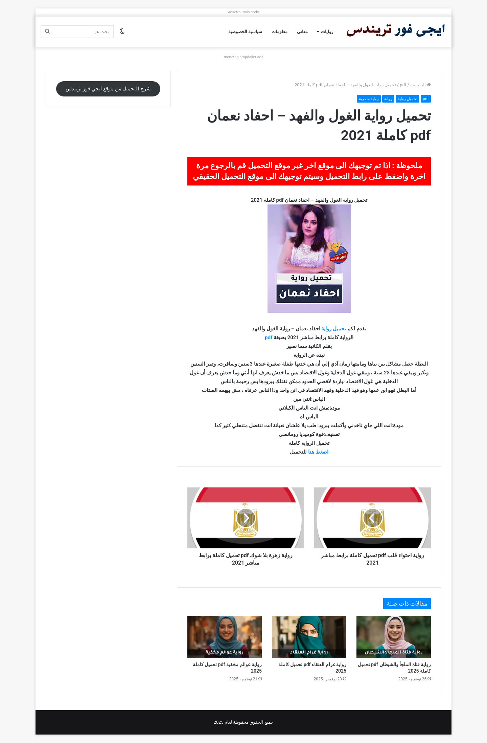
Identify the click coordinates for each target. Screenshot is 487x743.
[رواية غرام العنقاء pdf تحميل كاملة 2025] (309, 637)
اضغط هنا (318, 452)
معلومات (279, 31)
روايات (327, 31)
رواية (388, 98)
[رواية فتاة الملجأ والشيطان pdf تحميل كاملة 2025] (393, 637)
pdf (403, 84)
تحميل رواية (407, 98)
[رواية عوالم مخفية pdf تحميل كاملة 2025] (224, 637)
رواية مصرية (369, 98)
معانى (302, 31)
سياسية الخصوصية (245, 31)
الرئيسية (420, 84)
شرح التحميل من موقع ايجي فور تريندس (108, 89)
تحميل (339, 329)
